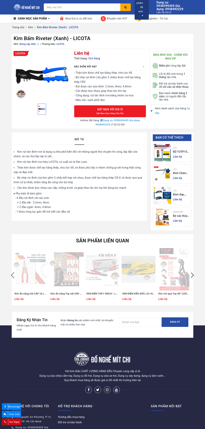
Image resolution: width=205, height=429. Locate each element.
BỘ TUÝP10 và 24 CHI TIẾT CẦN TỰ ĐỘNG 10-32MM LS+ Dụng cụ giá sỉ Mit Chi (181, 152)
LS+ (175, 148)
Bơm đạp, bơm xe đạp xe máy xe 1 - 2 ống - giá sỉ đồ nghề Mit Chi (181, 195)
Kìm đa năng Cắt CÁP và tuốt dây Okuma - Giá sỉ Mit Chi (46, 293)
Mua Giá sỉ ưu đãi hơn (75, 18)
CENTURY (178, 212)
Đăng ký (175, 322)
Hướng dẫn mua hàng (71, 402)
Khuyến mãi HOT (114, 18)
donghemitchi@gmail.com (32, 423)
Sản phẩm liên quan (102, 241)
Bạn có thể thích (169, 137)
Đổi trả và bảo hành (70, 408)
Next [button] (192, 275)
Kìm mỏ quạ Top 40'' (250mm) (175, 293)
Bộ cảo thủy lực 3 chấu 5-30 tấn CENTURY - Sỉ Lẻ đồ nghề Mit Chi (181, 216)
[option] (42, 76)
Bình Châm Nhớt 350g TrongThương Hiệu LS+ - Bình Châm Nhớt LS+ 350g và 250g (181, 173)
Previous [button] (12, 275)
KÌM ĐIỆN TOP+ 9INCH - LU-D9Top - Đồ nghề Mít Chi (116, 293)
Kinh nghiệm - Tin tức (152, 18)
